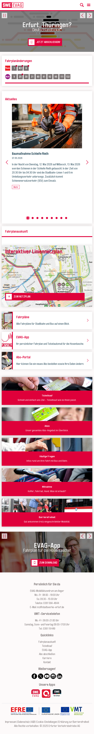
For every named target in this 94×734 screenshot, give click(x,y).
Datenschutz (24, 721)
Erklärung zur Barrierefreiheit (73, 721)
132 (68, 76)
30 (27, 76)
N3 (21, 68)
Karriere (47, 658)
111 (62, 76)
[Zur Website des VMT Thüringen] (77, 717)
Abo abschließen (47, 654)
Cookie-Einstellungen (46, 721)
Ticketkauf (47, 646)
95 (56, 76)
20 (21, 76)
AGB (33, 721)
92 (50, 76)
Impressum (10, 721)
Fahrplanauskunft (47, 641)
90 (39, 76)
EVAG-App (47, 650)
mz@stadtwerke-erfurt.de (50, 607)
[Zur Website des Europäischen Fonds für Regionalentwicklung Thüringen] (35, 717)
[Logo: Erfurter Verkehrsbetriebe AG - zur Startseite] (12, 5)
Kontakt (47, 662)
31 (33, 76)
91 (44, 76)
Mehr (16, 187)
